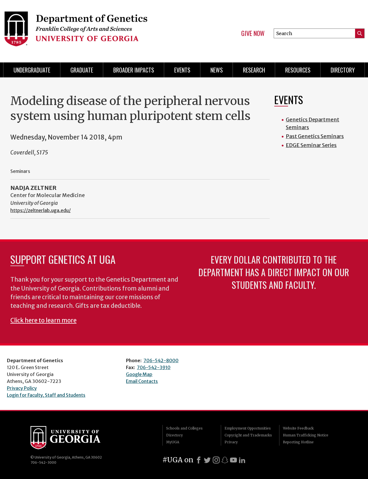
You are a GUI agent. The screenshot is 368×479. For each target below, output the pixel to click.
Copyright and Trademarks (248, 435)
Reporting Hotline (298, 442)
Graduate (81, 70)
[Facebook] (198, 460)
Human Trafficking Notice (305, 435)
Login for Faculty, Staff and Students (46, 395)
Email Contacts (142, 381)
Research (254, 70)
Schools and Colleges (184, 428)
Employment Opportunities (248, 428)
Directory (343, 70)
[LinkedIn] (242, 460)
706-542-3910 (153, 367)
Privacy (231, 442)
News (216, 70)
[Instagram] (216, 460)
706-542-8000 (161, 360)
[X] (207, 460)
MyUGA (172, 442)
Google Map (139, 374)
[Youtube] (233, 460)
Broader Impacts (133, 70)
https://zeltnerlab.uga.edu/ (40, 210)
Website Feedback (298, 428)
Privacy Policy (22, 388)
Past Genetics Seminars (315, 136)
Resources (297, 70)
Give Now (252, 33)
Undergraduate (32, 70)
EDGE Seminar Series (311, 145)
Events (182, 70)
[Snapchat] (224, 460)
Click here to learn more (43, 320)
